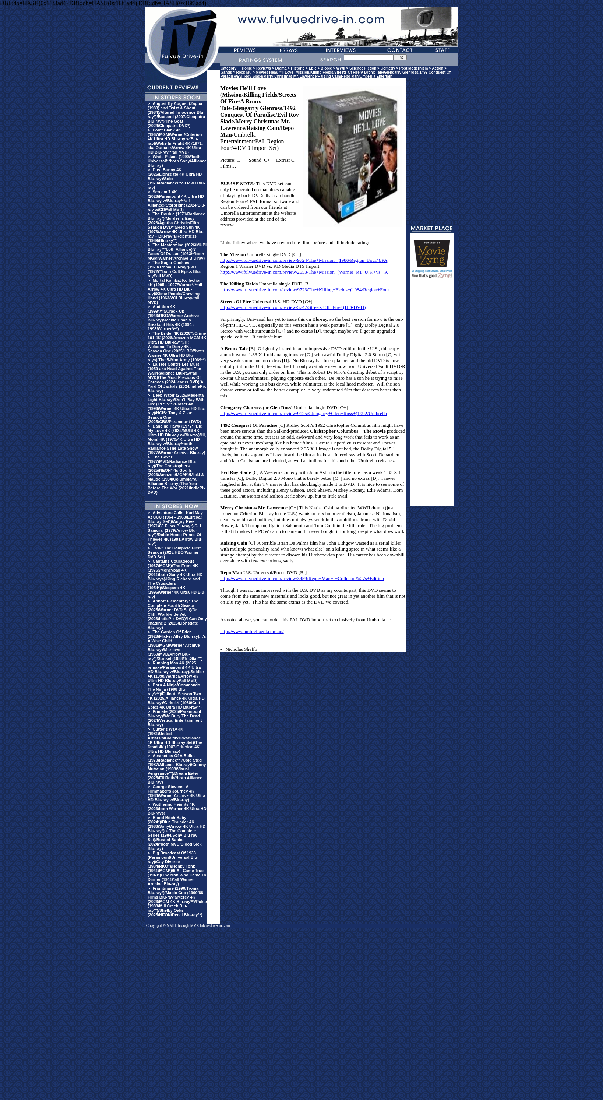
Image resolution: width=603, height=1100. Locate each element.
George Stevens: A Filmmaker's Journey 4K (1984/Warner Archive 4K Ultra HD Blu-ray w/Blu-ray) (176, 793)
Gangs (226, 72)
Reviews (263, 68)
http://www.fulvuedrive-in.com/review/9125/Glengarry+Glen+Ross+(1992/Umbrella (303, 413)
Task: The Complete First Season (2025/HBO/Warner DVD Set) (174, 552)
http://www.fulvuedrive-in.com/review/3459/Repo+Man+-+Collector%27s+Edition (302, 578)
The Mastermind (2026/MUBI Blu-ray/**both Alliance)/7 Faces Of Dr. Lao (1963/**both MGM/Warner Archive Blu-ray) (177, 251)
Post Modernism (413, 68)
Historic (297, 68)
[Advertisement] (432, 395)
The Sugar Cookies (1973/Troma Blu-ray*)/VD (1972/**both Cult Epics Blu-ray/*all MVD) (174, 269)
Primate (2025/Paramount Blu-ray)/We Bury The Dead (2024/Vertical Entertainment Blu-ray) (175, 718)
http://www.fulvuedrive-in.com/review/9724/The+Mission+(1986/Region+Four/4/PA (303, 260)
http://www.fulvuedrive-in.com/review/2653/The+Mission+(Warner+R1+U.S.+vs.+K (304, 272)
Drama (280, 68)
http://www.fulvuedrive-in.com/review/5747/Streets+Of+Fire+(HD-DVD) (293, 307)
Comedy (388, 68)
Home (247, 68)
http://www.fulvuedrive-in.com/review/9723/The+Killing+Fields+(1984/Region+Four (304, 289)
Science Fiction (362, 68)
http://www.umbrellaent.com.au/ (252, 631)
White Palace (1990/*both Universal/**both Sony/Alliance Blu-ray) (177, 161)
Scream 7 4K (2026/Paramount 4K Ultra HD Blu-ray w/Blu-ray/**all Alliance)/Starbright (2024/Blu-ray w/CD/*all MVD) (176, 201)
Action (437, 68)
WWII (340, 68)
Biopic (326, 68)
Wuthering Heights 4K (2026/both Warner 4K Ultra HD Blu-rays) (177, 808)
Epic (313, 68)
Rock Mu (244, 72)
